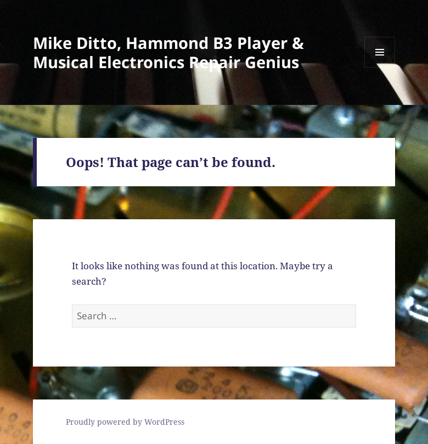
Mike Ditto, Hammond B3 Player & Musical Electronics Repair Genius (168, 52)
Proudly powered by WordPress (125, 422)
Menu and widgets (380, 67)
